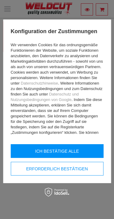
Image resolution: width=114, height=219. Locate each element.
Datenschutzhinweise (39, 83)
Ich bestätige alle (57, 151)
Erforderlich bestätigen (57, 168)
